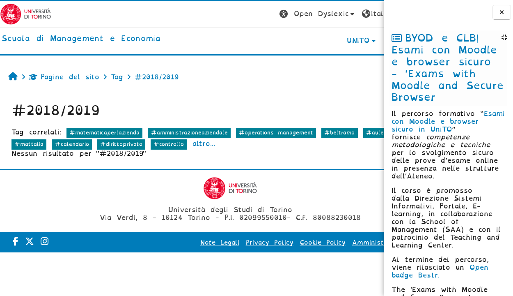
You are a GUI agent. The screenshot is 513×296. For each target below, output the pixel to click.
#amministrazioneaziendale (189, 133)
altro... (301, 144)
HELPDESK (331, 40)
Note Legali (189, 242)
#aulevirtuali (32, 144)
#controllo (266, 144)
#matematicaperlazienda (104, 133)
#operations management (276, 133)
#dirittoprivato (219, 144)
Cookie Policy (293, 242)
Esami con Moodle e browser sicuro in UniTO (448, 121)
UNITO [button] (281, 40)
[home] (81, 39)
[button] (241, 14)
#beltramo (339, 133)
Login (367, 14)
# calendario (82, 144)
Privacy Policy (239, 242)
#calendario (169, 144)
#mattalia (126, 144)
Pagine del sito (64, 77)
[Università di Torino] (25, 14)
